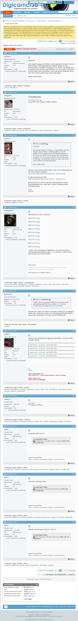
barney (6, 284)
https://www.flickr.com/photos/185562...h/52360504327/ (46, 459)
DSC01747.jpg (35, 236)
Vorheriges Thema (33, 579)
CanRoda (7, 130)
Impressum (63, 606)
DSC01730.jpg (35, 222)
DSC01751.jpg (35, 239)
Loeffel (40, 130)
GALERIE (17, 12)
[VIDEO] (26, 594)
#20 (73, 522)
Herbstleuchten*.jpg (35, 100)
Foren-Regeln (28, 599)
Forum (8, 12)
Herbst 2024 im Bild (15, 45)
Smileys (26, 589)
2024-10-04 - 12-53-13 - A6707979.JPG (43, 348)
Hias (26, 130)
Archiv (57, 606)
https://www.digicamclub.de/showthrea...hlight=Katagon (47, 174)
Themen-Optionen (61, 49)
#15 (73, 291)
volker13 (56, 130)
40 (13, 356)
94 (13, 115)
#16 (73, 331)
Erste (51, 41)
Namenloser (48, 130)
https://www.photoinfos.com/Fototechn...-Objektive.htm (47, 179)
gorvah (6, 87)
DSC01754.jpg (35, 243)
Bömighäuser (23, 284)
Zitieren (71, 81)
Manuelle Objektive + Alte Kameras (23, 21)
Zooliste (36, 12)
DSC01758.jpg (35, 247)
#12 (73, 92)
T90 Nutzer (35, 286)
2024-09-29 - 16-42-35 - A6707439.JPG (43, 345)
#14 (73, 207)
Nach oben (72, 574)
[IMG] (26, 592)
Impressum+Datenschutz (51, 12)
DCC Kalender (11, 15)
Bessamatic (14, 284)
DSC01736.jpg (35, 229)
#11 (73, 53)
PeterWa (21, 286)
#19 (73, 474)
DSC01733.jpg (35, 225)
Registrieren (69, 2)
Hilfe (59, 2)
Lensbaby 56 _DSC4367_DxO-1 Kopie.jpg (48, 441)
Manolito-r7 (14, 87)
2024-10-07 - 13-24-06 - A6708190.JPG (43, 356)
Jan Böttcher (33, 130)
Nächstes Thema (45, 579)
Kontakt (28, 606)
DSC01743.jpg (35, 232)
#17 (73, 396)
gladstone (15, 130)
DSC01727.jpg (35, 218)
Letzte (72, 41)
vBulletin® (37, 615)
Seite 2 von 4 (43, 41)
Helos (45, 284)
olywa (21, 202)
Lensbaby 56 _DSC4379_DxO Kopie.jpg (48, 489)
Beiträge (27, 12)
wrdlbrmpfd (21, 391)
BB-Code (26, 587)
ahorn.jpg (31, 403)
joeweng (36, 469)
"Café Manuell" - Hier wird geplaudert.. (49, 21)
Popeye (27, 286)
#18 (73, 426)
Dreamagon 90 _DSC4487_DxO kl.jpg (47, 537)
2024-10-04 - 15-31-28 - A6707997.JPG (43, 352)
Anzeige (70, 49)
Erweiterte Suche (71, 15)
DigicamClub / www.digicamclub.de (43, 606)
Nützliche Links (21, 15)
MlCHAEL (65, 284)
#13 (73, 135)
